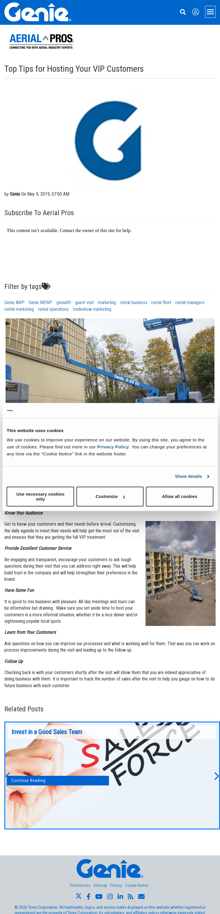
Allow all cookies (179, 496)
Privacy (116, 885)
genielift (63, 302)
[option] (112, 775)
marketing (107, 302)
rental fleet (161, 302)
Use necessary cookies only (40, 496)
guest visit (84, 302)
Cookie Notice (136, 885)
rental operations (53, 309)
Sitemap (100, 885)
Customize (110, 496)
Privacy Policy (113, 446)
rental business (133, 302)
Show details (188, 476)
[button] (7, 775)
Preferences (80, 885)
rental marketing (19, 309)
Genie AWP (14, 302)
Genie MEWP (40, 302)
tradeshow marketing (92, 309)
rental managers (190, 302)
